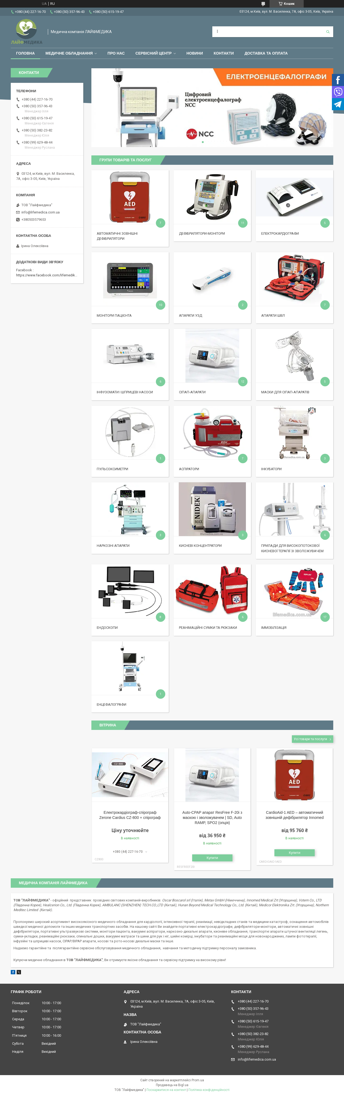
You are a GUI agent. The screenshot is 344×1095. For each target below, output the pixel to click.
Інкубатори (271, 469)
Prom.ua (198, 1080)
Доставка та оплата (266, 53)
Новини (195, 53)
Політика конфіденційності (209, 1090)
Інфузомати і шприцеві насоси (125, 392)
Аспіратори (189, 469)
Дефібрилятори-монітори (202, 233)
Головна (25, 53)
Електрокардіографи (280, 233)
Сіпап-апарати (192, 392)
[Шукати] (327, 31)
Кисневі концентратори (200, 546)
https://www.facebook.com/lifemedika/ (47, 275)
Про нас (116, 53)
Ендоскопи (107, 628)
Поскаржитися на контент (166, 1090)
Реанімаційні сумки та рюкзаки (208, 628)
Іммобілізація (273, 628)
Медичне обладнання (69, 53)
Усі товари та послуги (310, 739)
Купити (212, 858)
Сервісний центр (153, 53)
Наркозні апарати (113, 546)
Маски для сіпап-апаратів (285, 392)
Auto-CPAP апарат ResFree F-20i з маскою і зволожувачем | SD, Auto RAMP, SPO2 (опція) (212, 817)
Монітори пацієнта (114, 315)
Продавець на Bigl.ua (172, 1085)
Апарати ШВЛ (273, 315)
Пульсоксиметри (112, 469)
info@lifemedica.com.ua (41, 212)
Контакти (224, 53)
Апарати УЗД (190, 315)
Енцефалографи (111, 704)
